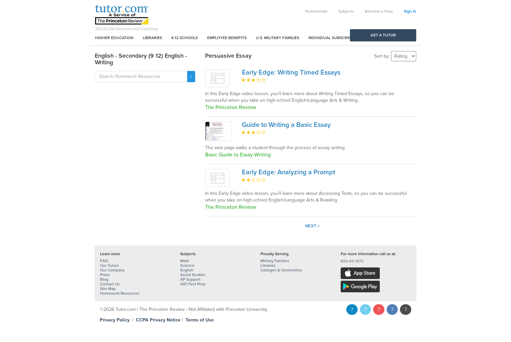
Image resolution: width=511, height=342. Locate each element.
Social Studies (192, 274)
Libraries (152, 37)
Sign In (410, 11)
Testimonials (316, 11)
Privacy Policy (115, 320)
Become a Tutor (379, 11)
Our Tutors (109, 265)
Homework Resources (120, 293)
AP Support (190, 279)
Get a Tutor (383, 35)
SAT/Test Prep (192, 284)
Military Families (274, 260)
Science (187, 265)
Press (105, 274)
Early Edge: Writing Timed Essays (291, 73)
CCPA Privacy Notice (158, 320)
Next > (312, 226)
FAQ (104, 260)
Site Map (108, 288)
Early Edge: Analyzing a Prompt (288, 172)
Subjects (346, 11)
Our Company (112, 270)
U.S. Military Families (277, 37)
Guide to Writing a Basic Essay (286, 125)
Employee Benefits (227, 37)
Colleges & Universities (281, 270)
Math (184, 260)
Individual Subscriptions (335, 37)
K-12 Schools (184, 37)
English (187, 270)
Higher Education (114, 37)
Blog (104, 279)
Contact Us (110, 284)
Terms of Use (200, 320)
